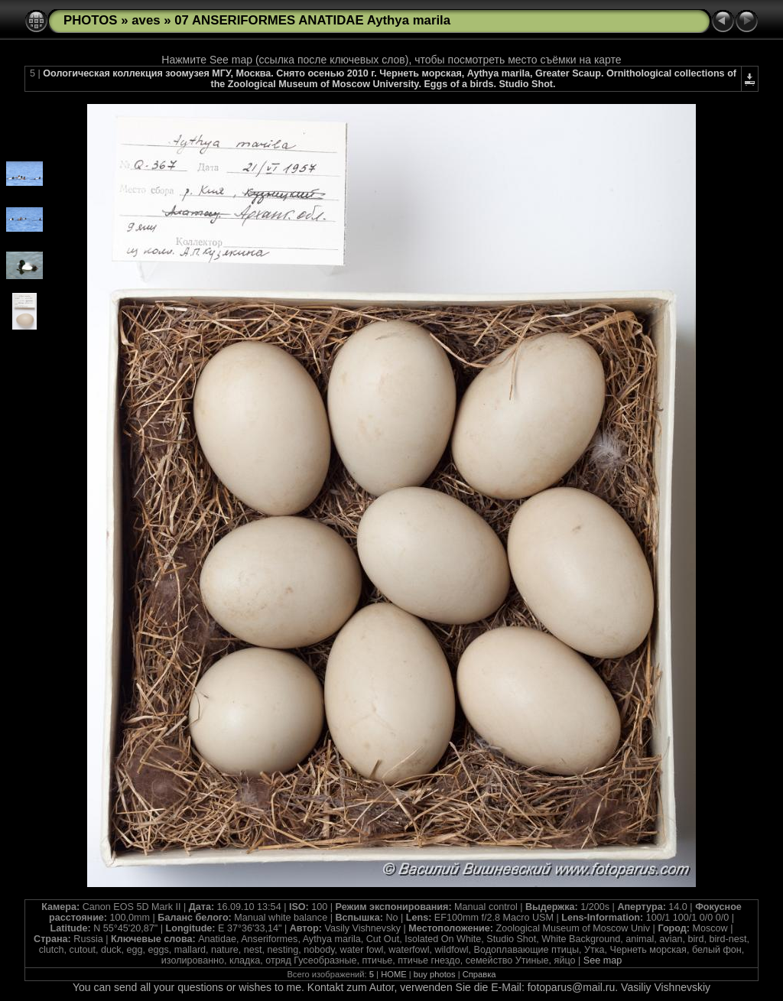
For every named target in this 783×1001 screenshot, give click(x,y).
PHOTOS (90, 20)
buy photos (435, 974)
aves (146, 20)
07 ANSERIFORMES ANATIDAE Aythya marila (312, 20)
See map (602, 960)
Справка (479, 974)
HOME (394, 974)
